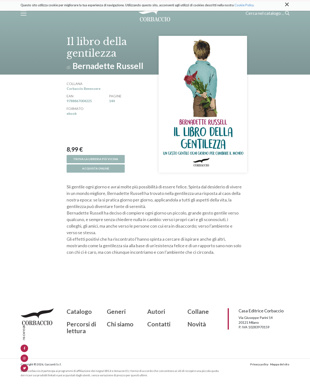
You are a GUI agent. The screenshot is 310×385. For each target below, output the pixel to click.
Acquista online (95, 168)
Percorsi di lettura (81, 327)
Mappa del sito (279, 364)
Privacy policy (259, 364)
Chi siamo (120, 324)
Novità (196, 324)
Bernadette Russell (108, 66)
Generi (116, 311)
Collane (198, 311)
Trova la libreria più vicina (95, 159)
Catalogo (79, 311)
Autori (156, 311)
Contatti (158, 324)
